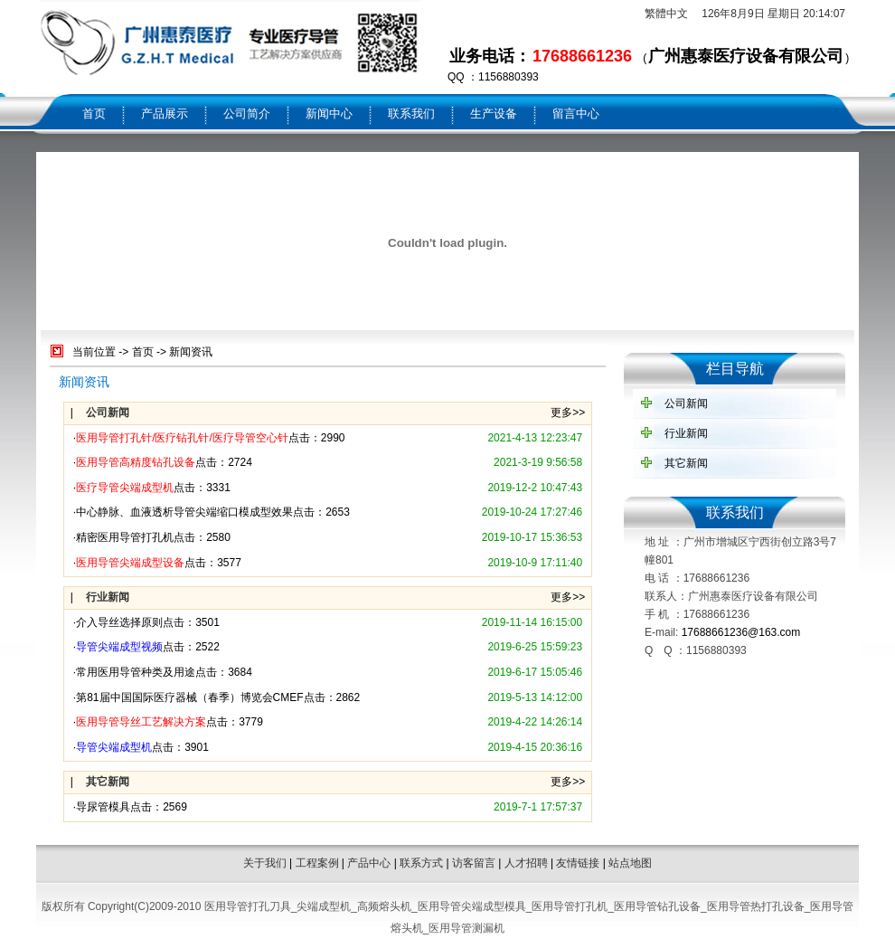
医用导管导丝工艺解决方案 (141, 722)
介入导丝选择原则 (119, 622)
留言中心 (575, 113)
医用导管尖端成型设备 (130, 562)
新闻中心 (329, 113)
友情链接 (577, 863)
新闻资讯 (190, 352)
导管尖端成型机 (114, 747)
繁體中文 (666, 13)
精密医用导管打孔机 (125, 537)
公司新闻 (686, 403)
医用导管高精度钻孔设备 (135, 462)
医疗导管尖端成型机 (125, 487)
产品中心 (369, 863)
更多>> (568, 412)
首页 (94, 113)
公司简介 (246, 113)
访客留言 (473, 863)
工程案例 (317, 863)
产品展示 (164, 113)
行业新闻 (686, 433)
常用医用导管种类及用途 (135, 672)
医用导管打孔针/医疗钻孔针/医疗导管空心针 (182, 438)
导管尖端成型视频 (119, 646)
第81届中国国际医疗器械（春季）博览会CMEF (189, 697)
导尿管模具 (103, 807)
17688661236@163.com (741, 632)
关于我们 (265, 863)
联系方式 (421, 863)
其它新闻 (686, 463)
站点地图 (630, 863)
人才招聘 (526, 863)
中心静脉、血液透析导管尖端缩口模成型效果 (184, 512)
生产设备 (493, 113)
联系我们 (411, 113)
